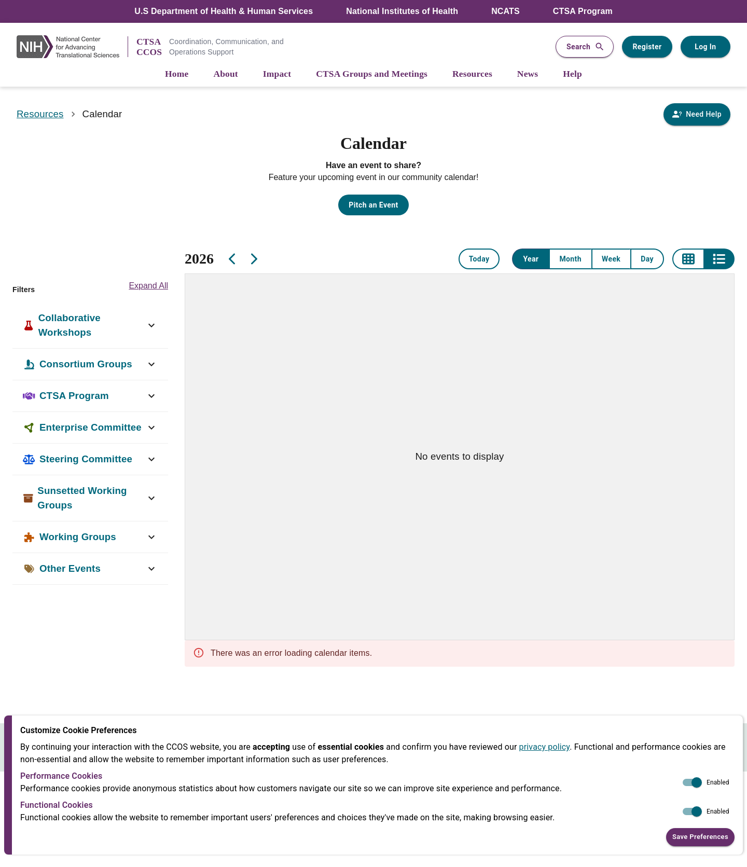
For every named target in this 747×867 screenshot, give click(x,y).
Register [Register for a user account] (646, 47)
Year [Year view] (530, 259)
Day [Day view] (647, 259)
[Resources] (472, 74)
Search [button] (584, 47)
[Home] (177, 74)
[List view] (719, 259)
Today (479, 259)
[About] (225, 74)
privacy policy (544, 747)
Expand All (148, 285)
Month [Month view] (570, 259)
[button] (90, 325)
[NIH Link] (72, 46)
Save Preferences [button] (700, 837)
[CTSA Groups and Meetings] (371, 74)
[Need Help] (696, 114)
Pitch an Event (373, 205)
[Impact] (277, 74)
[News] (527, 74)
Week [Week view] (611, 259)
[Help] (572, 74)
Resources (40, 113)
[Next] (253, 259)
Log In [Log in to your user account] (705, 47)
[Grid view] (687, 259)
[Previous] (232, 259)
